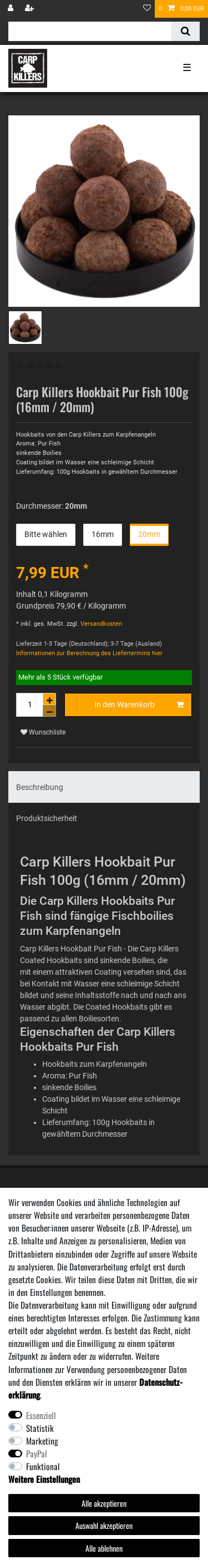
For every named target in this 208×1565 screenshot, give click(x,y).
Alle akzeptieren (104, 1503)
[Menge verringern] (49, 711)
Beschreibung (39, 787)
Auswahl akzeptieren (104, 1525)
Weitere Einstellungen (44, 1479)
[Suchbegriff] (89, 31)
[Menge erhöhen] (49, 699)
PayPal (36, 1453)
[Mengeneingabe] (29, 705)
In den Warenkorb (139, 705)
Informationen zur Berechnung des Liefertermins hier (89, 653)
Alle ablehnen (104, 1548)
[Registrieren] (30, 9)
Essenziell (41, 1415)
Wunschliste (43, 732)
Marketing (42, 1441)
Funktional (43, 1466)
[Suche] (185, 31)
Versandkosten (100, 623)
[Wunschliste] (147, 9)
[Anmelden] (11, 9)
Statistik (40, 1428)
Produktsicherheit (46, 818)
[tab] (104, 787)
